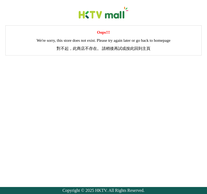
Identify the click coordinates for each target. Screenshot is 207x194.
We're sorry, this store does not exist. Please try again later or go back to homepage (104, 40)
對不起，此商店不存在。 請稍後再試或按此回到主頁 (104, 48)
